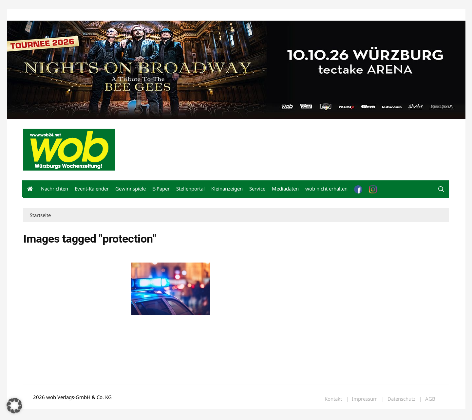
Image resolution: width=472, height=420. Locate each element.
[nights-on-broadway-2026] (236, 70)
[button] (441, 190)
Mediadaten (35, 16)
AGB (430, 399)
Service (257, 189)
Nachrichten (54, 189)
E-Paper (161, 189)
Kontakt (98, 16)
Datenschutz (401, 399)
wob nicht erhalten (68, 16)
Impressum (120, 16)
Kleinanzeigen (227, 189)
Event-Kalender (92, 189)
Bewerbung (146, 16)
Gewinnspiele (130, 189)
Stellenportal (190, 189)
